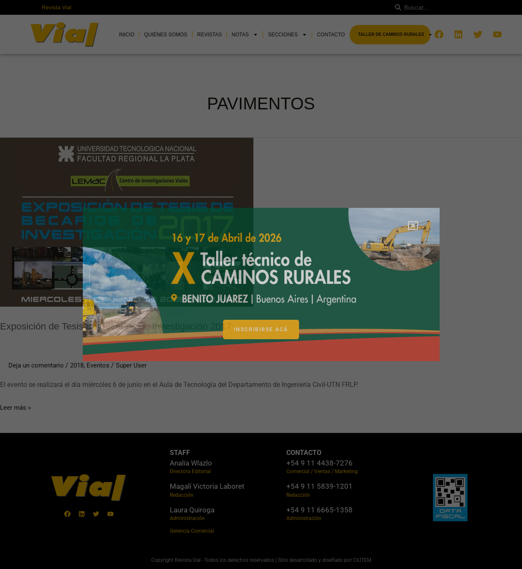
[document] (261, 284)
